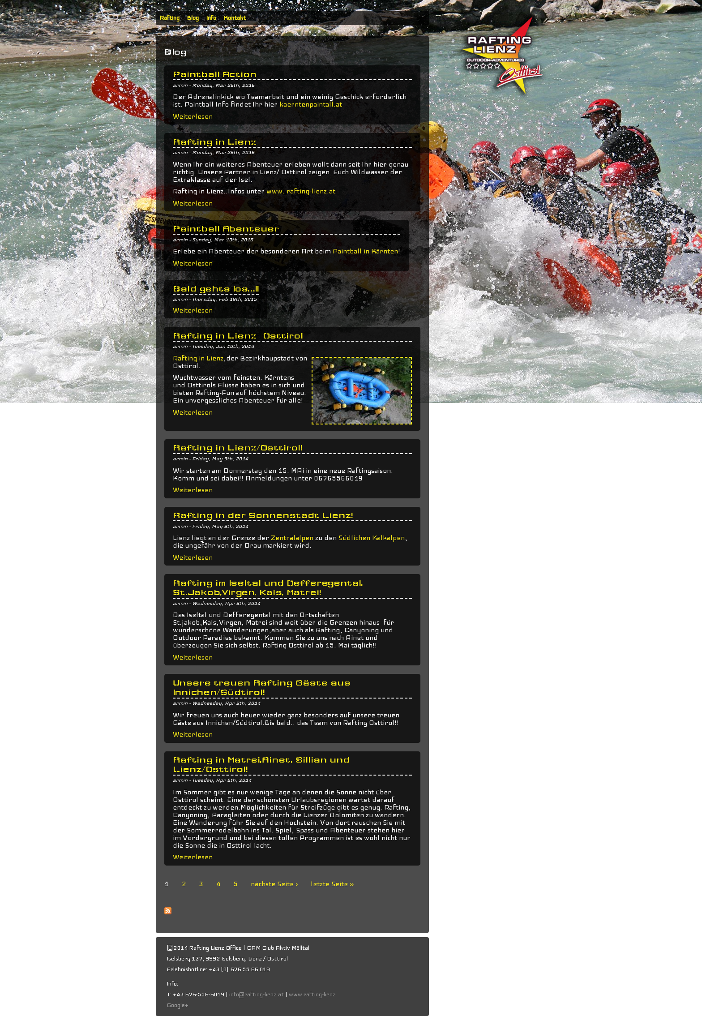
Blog (193, 17)
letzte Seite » (332, 884)
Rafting (169, 17)
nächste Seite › (274, 884)
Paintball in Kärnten (365, 251)
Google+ (177, 1005)
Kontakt (234, 17)
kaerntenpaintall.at (310, 104)
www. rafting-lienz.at (300, 191)
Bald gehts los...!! (216, 289)
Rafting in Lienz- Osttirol (238, 336)
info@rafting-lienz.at (256, 994)
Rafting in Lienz (215, 142)
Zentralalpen (292, 538)
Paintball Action (215, 74)
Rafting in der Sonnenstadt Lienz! (263, 515)
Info (211, 17)
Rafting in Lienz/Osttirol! (237, 448)
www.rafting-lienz (313, 994)
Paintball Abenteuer (226, 229)
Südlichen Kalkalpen (371, 538)
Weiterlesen (193, 116)
